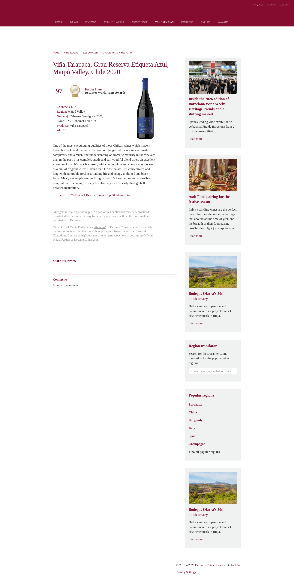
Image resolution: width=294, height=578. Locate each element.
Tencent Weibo (69, 267)
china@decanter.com (90, 235)
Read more (198, 138)
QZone (76, 267)
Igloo (238, 565)
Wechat (62, 267)
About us (272, 4)
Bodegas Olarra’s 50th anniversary (206, 296)
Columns (187, 22)
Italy (192, 428)
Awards (223, 22)
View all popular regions (206, 451)
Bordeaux (195, 404)
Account (285, 4)
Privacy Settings (186, 572)
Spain (192, 436)
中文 (261, 4)
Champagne (197, 444)
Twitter (91, 267)
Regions (91, 22)
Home (59, 22)
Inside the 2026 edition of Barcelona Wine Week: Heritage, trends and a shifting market (209, 106)
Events (206, 22)
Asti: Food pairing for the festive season (209, 199)
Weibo (54, 267)
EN (255, 4)
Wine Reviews (164, 22)
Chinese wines (114, 22)
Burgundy (195, 420)
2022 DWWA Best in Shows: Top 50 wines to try (107, 52)
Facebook (97, 267)
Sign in (57, 285)
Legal (219, 565)
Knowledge (139, 22)
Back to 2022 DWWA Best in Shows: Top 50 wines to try (92, 195)
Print (103, 267)
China (193, 412)
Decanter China (147, 11)
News (74, 22)
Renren (83, 267)
